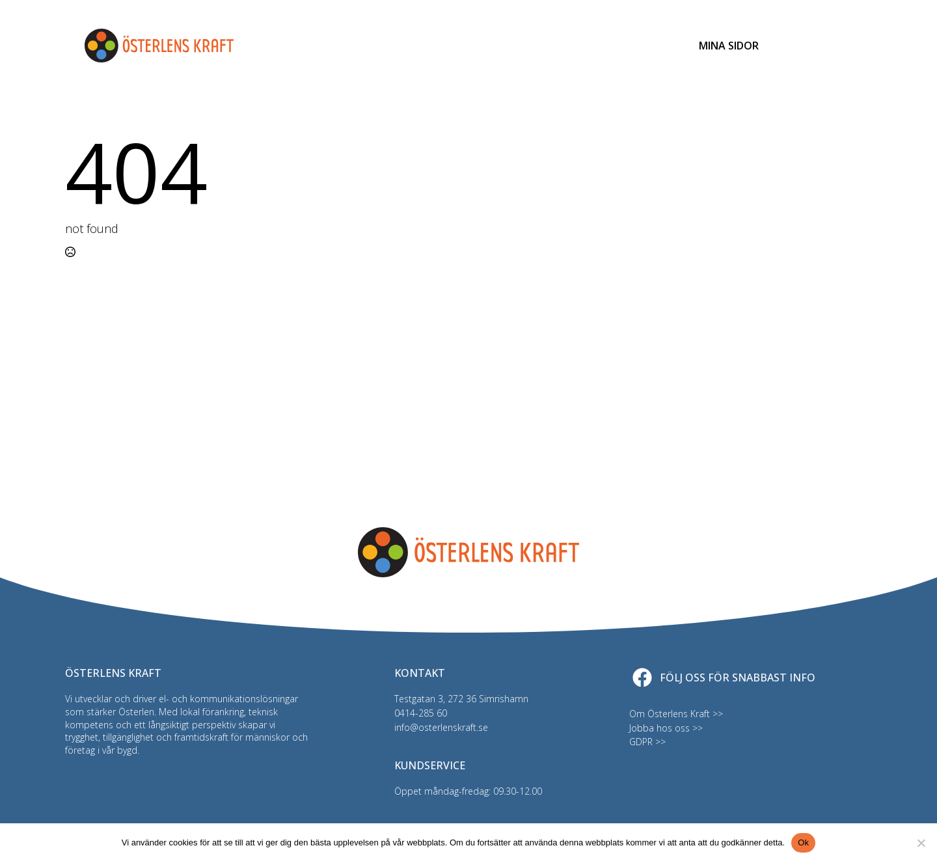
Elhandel (317, 45)
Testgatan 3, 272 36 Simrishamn (461, 698)
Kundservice (628, 45)
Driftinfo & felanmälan (516, 45)
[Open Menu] (842, 45)
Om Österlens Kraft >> (676, 713)
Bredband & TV (398, 45)
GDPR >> (647, 741)
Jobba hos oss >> (666, 728)
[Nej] (920, 842)
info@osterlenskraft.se (441, 727)
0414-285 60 (420, 713)
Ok (803, 842)
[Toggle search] (803, 45)
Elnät (258, 45)
